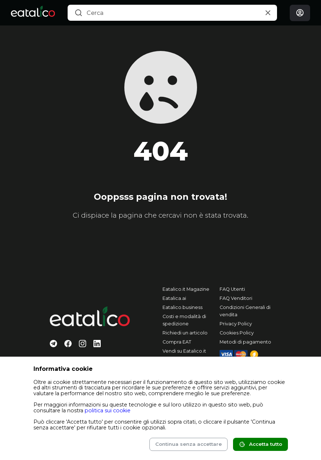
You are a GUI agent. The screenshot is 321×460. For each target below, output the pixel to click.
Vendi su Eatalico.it (184, 351)
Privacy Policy (236, 323)
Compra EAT (176, 342)
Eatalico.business (182, 307)
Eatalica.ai (174, 298)
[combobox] (172, 13)
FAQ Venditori (236, 298)
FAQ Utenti (232, 289)
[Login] (300, 13)
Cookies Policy (237, 333)
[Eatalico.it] (33, 13)
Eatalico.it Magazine (185, 289)
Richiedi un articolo (185, 333)
